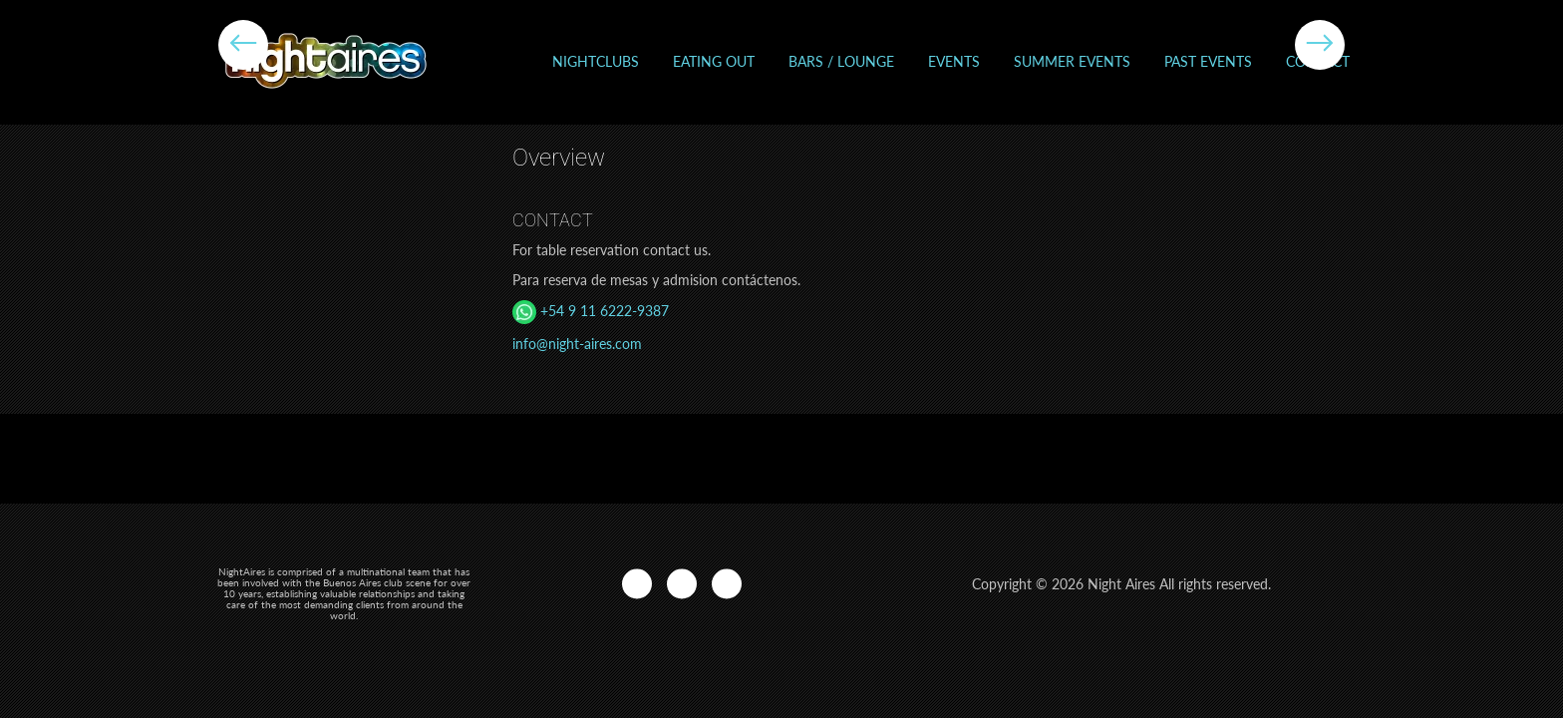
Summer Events (1072, 61)
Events (954, 61)
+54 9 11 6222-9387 (590, 310)
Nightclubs (595, 61)
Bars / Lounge (841, 61)
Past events (1208, 61)
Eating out (714, 61)
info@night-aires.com (577, 343)
